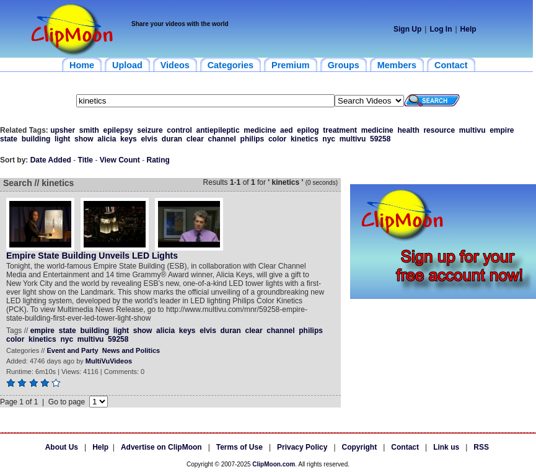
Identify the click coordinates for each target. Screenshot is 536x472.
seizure (149, 130)
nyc (328, 139)
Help (468, 29)
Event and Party (72, 350)
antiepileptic (218, 130)
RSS (481, 447)
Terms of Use (239, 447)
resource (439, 130)
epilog (308, 130)
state (8, 139)
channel (222, 139)
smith (89, 130)
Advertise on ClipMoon (161, 447)
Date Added (50, 160)
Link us (446, 447)
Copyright (359, 447)
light (62, 139)
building (36, 139)
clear (195, 139)
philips (252, 139)
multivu (472, 130)
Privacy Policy (302, 447)
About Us (61, 447)
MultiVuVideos (109, 361)
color (277, 139)
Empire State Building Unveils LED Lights (92, 255)
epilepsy (118, 130)
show (84, 139)
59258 (380, 139)
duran (172, 139)
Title (85, 160)
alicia (106, 139)
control (179, 130)
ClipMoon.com (273, 464)
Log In (440, 29)
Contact (405, 447)
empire (502, 130)
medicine (260, 130)
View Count (120, 160)
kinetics (305, 139)
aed (286, 130)
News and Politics (131, 350)
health (408, 130)
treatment (340, 130)
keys (128, 139)
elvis (149, 139)
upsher (62, 130)
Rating (158, 160)
